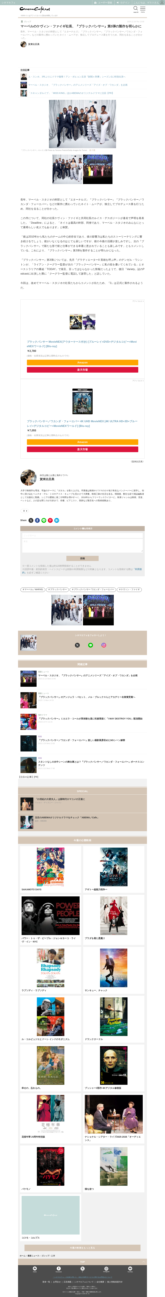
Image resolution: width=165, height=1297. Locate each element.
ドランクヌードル (94, 1039)
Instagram (106, 1269)
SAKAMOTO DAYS (31, 889)
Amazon (82, 362)
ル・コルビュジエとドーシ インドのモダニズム (46, 1039)
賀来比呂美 (47, 479)
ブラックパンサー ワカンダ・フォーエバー (94, 589)
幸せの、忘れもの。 (32, 1088)
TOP (82, 1262)
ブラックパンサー (58, 589)
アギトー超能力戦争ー (96, 889)
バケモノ (26, 1189)
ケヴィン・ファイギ (130, 589)
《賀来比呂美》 (137, 461)
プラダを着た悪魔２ (95, 938)
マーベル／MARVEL (33, 589)
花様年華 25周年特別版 (33, 1136)
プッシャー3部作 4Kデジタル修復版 (103, 1088)
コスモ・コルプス (31, 1237)
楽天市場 (82, 369)
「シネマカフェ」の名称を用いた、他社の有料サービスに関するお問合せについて (82, 1277)
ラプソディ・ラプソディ (34, 990)
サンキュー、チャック (96, 990)
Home (35, 1271)
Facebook (59, 1271)
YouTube (130, 1271)
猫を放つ (89, 1189)
